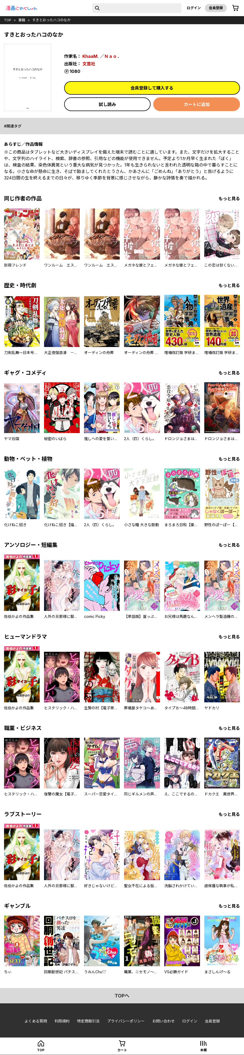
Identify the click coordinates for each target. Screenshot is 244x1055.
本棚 (203, 1050)
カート (122, 1050)
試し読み (107, 104)
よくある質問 (35, 1021)
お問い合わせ (163, 1021)
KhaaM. (90, 56)
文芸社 (88, 63)
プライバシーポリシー (126, 1021)
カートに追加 (197, 104)
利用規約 (62, 1021)
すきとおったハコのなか (51, 20)
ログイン (194, 8)
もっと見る (229, 198)
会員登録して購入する (151, 88)
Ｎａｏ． (112, 56)
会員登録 (216, 8)
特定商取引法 (88, 1021)
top (7, 20)
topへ (122, 996)
